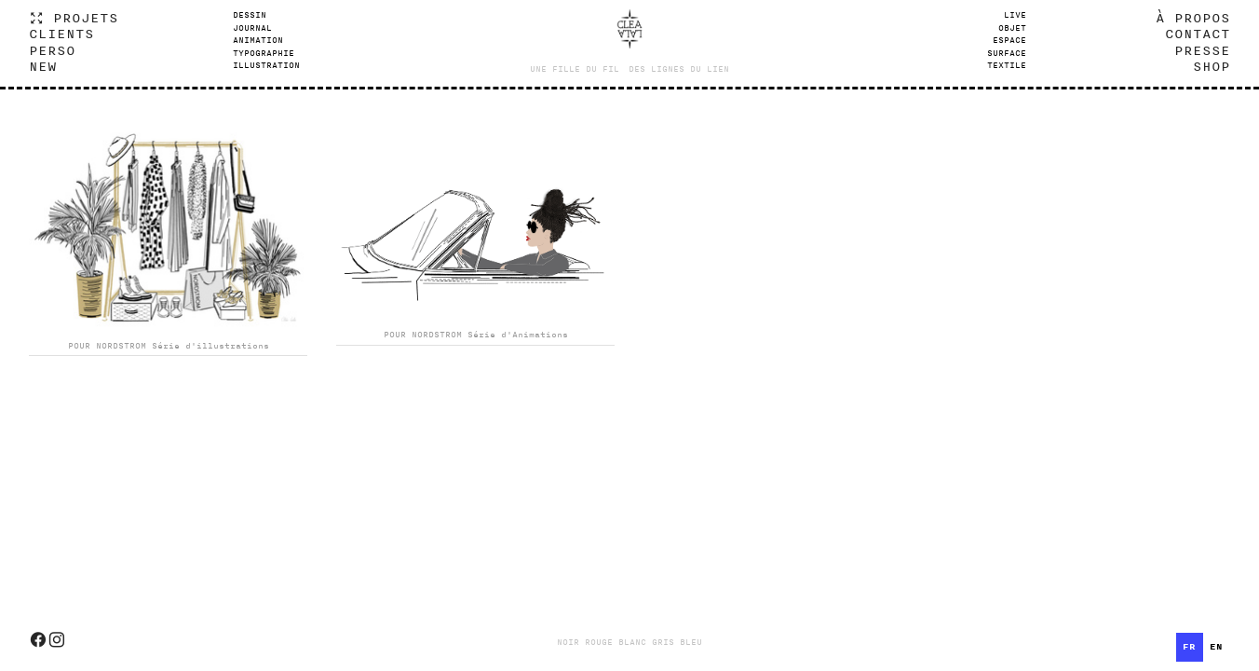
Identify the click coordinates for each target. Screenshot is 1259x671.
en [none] (1216, 646)
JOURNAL (252, 27)
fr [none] (1189, 646)
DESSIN (249, 14)
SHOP (1211, 66)
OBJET (1012, 27)
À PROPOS (1193, 17)
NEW (43, 66)
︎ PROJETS (73, 17)
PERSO (52, 50)
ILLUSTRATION (266, 65)
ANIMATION (258, 40)
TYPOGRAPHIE (263, 53)
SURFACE (1006, 53)
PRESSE (1202, 50)
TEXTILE (1006, 65)
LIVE (1015, 14)
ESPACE (1009, 40)
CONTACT (1197, 33)
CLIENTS (61, 33)
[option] (1216, 647)
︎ (56, 640)
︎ (38, 640)
